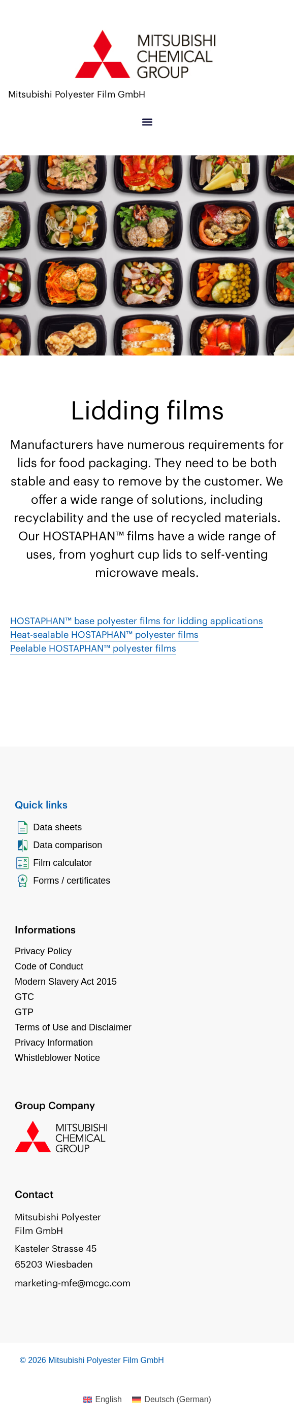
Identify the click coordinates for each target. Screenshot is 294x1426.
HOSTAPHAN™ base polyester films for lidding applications (136, 621)
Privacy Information (54, 1043)
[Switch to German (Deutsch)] (171, 1399)
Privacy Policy (43, 951)
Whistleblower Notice (57, 1058)
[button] (147, 121)
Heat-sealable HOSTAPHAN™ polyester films (104, 634)
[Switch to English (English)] (102, 1399)
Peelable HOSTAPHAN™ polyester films (93, 648)
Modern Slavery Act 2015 (66, 982)
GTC (24, 997)
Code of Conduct (49, 966)
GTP (24, 1012)
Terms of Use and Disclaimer (73, 1027)
